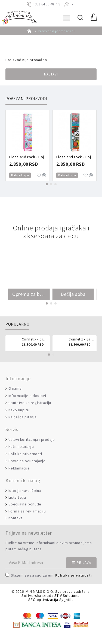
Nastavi (51, 74)
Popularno (17, 324)
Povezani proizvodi (26, 98)
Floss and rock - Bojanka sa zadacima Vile (28, 156)
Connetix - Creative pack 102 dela (35, 339)
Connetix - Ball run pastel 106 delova (82, 339)
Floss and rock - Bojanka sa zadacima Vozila (75, 156)
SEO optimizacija (43, 600)
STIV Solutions (66, 596)
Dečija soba (73, 294)
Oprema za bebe (29, 294)
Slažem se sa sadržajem (49, 575)
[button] (47, 184)
